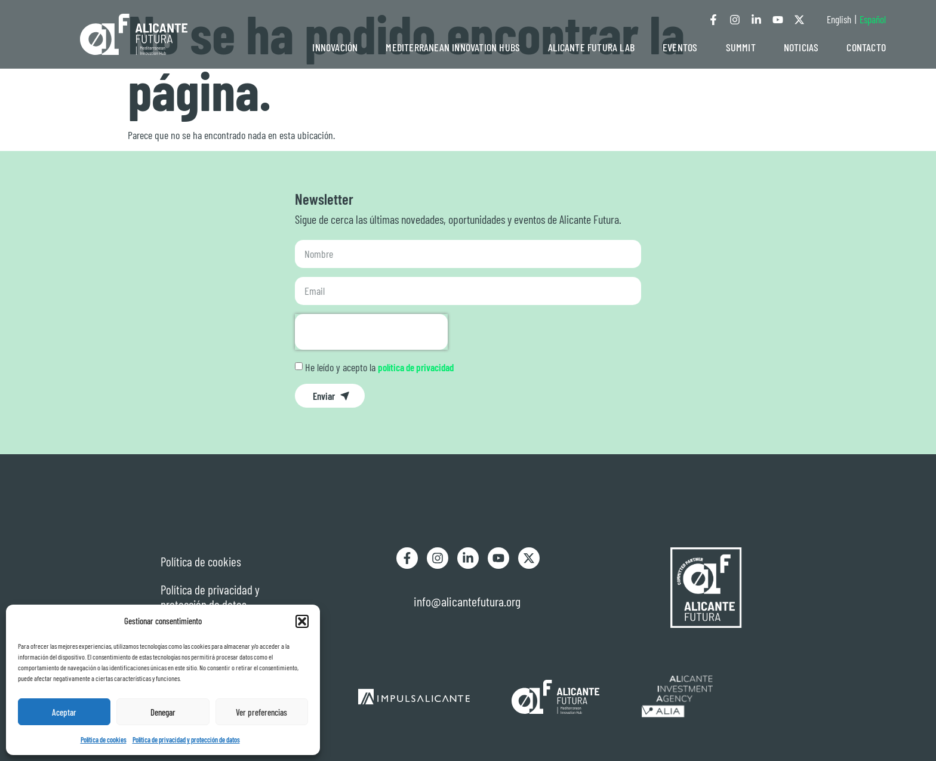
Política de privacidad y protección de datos (186, 739)
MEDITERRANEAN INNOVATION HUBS (453, 47)
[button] (302, 621)
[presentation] (371, 332)
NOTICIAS (801, 47)
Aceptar (64, 712)
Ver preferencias (261, 712)
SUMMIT (741, 47)
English (839, 19)
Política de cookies (104, 739)
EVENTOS (680, 47)
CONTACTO (866, 47)
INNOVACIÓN (335, 47)
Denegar (163, 712)
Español (873, 19)
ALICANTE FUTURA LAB (591, 47)
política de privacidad (416, 367)
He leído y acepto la (379, 367)
